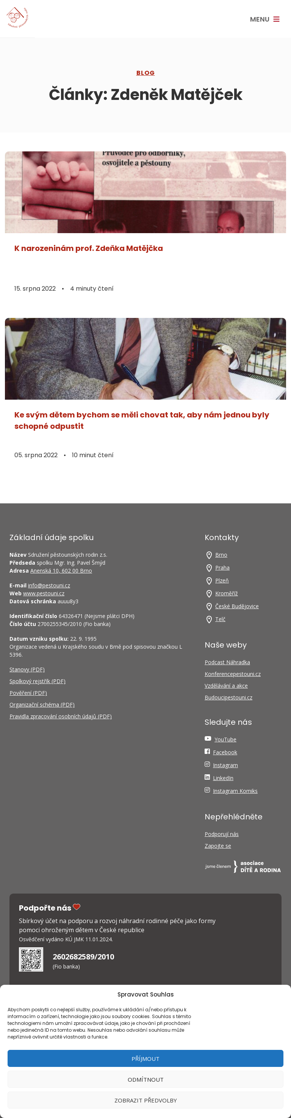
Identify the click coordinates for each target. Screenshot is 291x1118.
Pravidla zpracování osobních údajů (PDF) (60, 716)
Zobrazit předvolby (145, 1100)
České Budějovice (237, 606)
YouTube (225, 739)
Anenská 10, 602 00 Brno (61, 570)
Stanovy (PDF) (27, 669)
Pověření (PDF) (28, 692)
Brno (221, 554)
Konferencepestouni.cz (233, 673)
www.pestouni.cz (43, 593)
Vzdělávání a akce (226, 685)
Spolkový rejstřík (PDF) (37, 681)
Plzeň (222, 580)
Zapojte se (218, 845)
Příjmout (145, 1058)
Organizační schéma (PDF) (42, 704)
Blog (145, 73)
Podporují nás (222, 834)
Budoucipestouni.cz (228, 697)
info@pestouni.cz (49, 585)
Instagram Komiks (235, 790)
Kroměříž (226, 593)
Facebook (225, 752)
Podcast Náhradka (227, 662)
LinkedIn (223, 778)
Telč (220, 619)
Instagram (225, 765)
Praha (222, 567)
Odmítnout (146, 1079)
